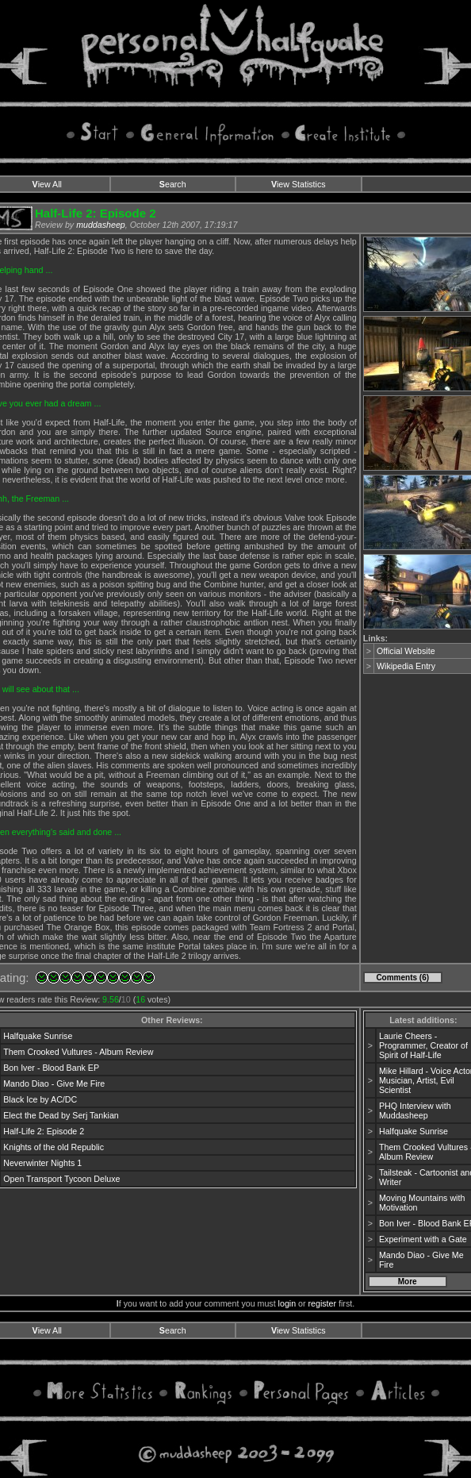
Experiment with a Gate (423, 1239)
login (287, 1303)
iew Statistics (298, 184)
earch (172, 184)
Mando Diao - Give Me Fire (54, 1083)
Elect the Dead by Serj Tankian (61, 1115)
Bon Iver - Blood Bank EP (51, 1067)
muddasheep (100, 224)
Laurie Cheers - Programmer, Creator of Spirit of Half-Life (423, 1045)
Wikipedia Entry (406, 666)
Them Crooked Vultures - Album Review (78, 1052)
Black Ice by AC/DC (40, 1099)
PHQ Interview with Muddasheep (415, 1110)
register (322, 1303)
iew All (47, 184)
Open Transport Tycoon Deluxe (61, 1179)
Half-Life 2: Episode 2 (43, 1131)
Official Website (406, 651)
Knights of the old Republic (53, 1147)
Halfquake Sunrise (37, 1036)
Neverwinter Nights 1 (42, 1163)
